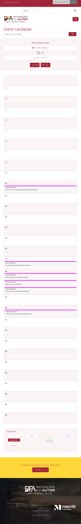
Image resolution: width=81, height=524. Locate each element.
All (14, 435)
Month (36, 48)
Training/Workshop (50, 435)
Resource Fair (67, 440)
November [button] (37, 58)
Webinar (68, 435)
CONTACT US (40, 469)
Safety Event (14, 445)
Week (42, 48)
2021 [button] (44, 58)
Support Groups (14, 440)
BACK (35, 65)
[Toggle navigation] (75, 19)
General (32, 435)
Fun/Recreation (32, 440)
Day (47, 48)
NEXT (45, 65)
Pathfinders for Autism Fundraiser (49, 440)
